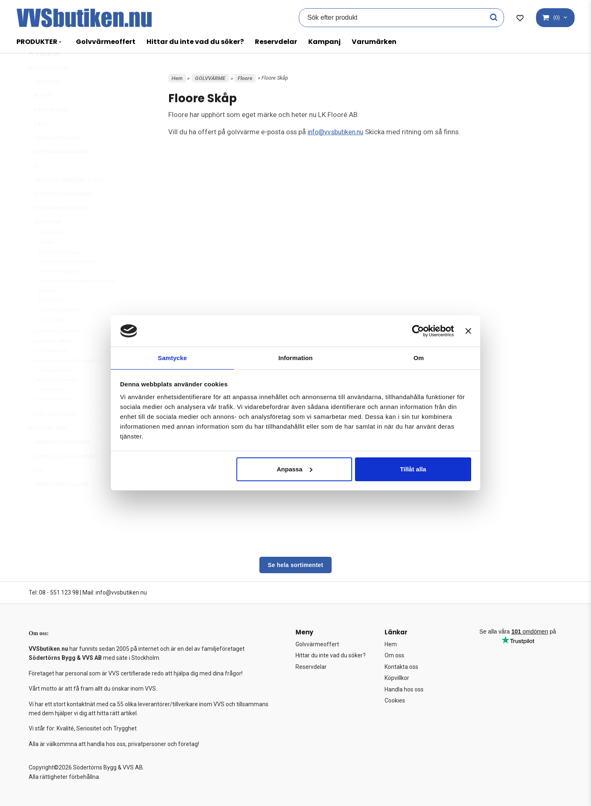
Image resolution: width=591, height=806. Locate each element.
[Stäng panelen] (468, 330)
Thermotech (50, 409)
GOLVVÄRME (46, 241)
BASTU (39, 143)
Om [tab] (418, 357)
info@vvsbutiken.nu (337, 132)
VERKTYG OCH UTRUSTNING (63, 476)
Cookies (395, 700)
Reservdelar (276, 41)
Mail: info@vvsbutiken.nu (114, 592)
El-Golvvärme (50, 252)
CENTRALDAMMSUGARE (59, 171)
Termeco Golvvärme (56, 399)
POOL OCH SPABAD (53, 434)
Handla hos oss (404, 689)
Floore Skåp (51, 339)
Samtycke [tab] (172, 357)
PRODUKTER (36, 41)
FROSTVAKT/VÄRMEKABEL (62, 213)
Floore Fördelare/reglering (68, 281)
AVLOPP (40, 115)
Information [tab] (295, 357)
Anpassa (294, 469)
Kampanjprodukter (49, 87)
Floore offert (52, 319)
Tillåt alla (413, 469)
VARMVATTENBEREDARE (60, 462)
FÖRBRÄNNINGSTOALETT (60, 227)
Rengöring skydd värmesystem (67, 380)
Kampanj (324, 41)
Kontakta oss (401, 667)
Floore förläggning (59, 291)
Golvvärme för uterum (57, 351)
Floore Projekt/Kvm (60, 329)
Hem (177, 78)
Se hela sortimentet (295, 565)
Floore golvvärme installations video (78, 300)
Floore (43, 261)
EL (34, 185)
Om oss (394, 655)
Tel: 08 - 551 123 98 (54, 592)
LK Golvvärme (51, 370)
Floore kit (49, 310)
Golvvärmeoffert (105, 41)
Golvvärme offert (52, 360)
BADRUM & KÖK (49, 129)
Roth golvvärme (53, 390)
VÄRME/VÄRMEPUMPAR (59, 504)
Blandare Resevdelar (55, 157)
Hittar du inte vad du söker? (195, 41)
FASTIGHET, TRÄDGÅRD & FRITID (67, 199)
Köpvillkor (397, 678)
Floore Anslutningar (60, 271)
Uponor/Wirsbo (53, 418)
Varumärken (374, 41)
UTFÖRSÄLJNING (48, 448)
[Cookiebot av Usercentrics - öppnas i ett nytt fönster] (418, 330)
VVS (36, 490)
